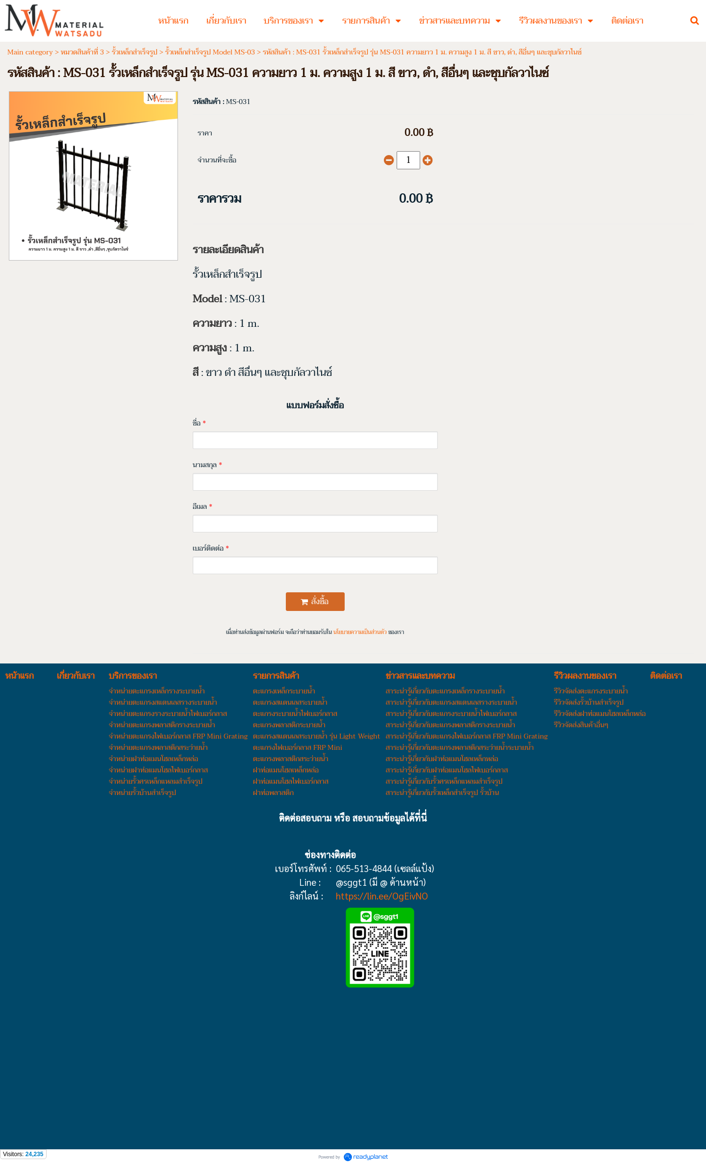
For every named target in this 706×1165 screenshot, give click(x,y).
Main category (30, 52)
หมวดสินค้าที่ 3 (82, 52)
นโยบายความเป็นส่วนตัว (360, 632)
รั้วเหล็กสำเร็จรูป (134, 52)
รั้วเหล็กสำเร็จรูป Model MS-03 (210, 52)
